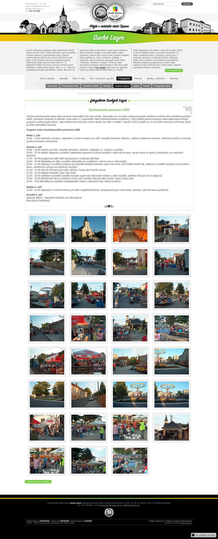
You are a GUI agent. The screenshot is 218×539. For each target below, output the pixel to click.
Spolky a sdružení (155, 78)
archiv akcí (60, 521)
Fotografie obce (162, 86)
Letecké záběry (91, 86)
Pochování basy (70, 86)
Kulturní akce (122, 86)
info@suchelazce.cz (34, 9)
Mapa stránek (186, 521)
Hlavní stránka (47, 78)
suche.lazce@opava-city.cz (37, 6)
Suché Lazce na (38, 521)
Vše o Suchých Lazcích (101, 78)
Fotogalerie (124, 78)
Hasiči (146, 86)
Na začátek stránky (205, 535)
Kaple (136, 86)
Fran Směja (100, 67)
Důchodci (52, 86)
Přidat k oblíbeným (156, 521)
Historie (107, 86)
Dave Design (186, 523)
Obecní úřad (78, 78)
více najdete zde (173, 70)
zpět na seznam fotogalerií (38, 481)
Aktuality (63, 78)
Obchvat (173, 78)
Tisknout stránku (173, 521)
